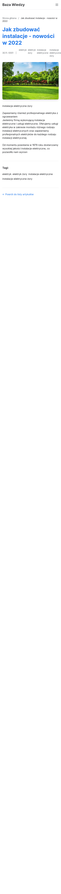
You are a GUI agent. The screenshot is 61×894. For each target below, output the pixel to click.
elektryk (23, 50)
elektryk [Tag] (6, 174)
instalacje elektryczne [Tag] (40, 174)
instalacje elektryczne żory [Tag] (17, 178)
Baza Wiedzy (13, 5)
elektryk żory (32, 51)
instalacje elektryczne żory (55, 53)
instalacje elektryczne (42, 51)
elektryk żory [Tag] (20, 174)
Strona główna (9, 18)
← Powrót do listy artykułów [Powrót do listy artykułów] (18, 194)
